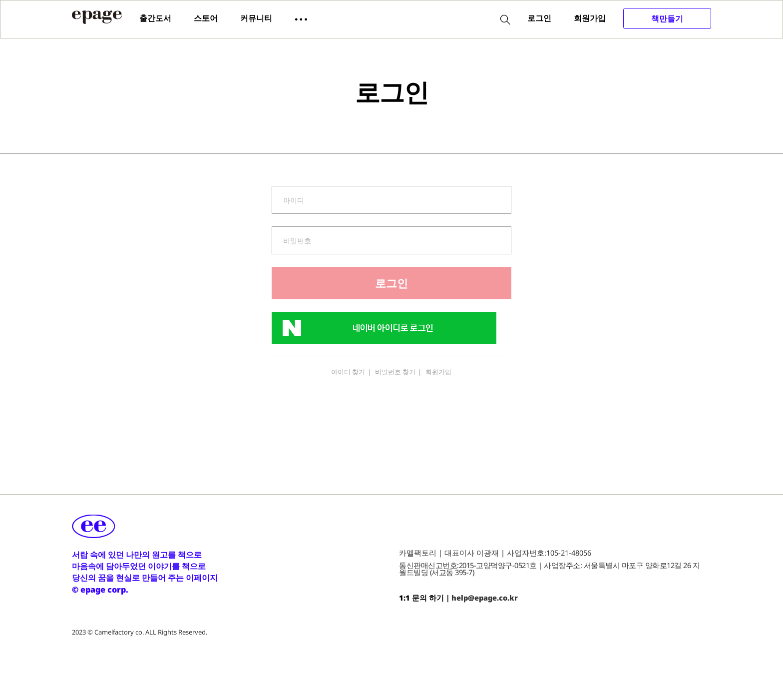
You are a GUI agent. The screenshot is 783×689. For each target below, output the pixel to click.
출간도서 (155, 17)
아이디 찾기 (348, 371)
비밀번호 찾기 (395, 371)
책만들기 (667, 18)
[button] (301, 18)
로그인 (539, 17)
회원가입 (590, 17)
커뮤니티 (256, 17)
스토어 (206, 17)
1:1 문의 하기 (421, 598)
